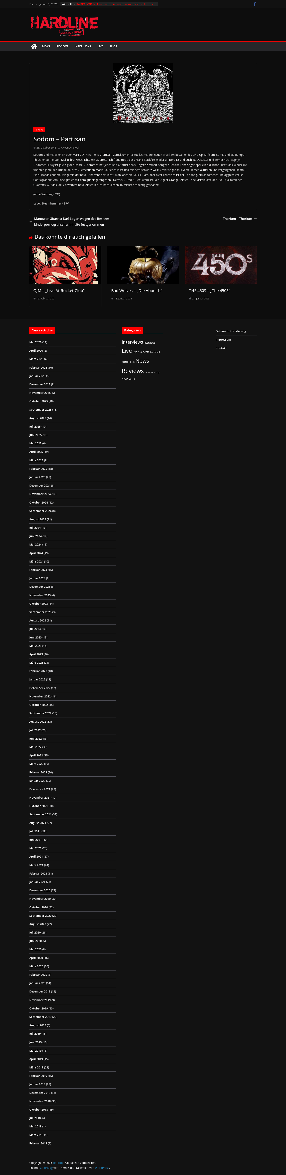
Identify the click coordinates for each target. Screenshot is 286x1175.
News (46, 46)
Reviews (62, 46)
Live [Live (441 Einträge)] (127, 350)
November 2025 (40, 393)
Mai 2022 (35, 747)
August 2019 (37, 1025)
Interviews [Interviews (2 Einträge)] (149, 342)
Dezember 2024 (39, 485)
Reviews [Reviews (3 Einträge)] (150, 372)
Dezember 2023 (39, 586)
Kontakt (221, 348)
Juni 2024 (35, 536)
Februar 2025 (38, 469)
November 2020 (40, 899)
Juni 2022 (35, 738)
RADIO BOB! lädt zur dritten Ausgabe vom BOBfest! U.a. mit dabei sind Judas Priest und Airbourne (115, 6)
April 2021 (36, 856)
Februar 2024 (38, 570)
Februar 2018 (38, 1143)
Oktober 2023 (38, 603)
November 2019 (40, 1000)
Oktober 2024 (38, 502)
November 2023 (40, 595)
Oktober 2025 (38, 401)
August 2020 (37, 924)
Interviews (83, 46)
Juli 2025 (35, 426)
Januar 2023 (37, 679)
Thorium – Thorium (240, 218)
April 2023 (36, 654)
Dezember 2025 (39, 384)
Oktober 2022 (38, 705)
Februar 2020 (38, 975)
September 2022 (40, 713)
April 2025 (36, 452)
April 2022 (36, 755)
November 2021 (40, 797)
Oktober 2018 (38, 1109)
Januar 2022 (37, 781)
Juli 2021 (35, 831)
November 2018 (40, 1101)
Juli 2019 (35, 1033)
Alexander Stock (70, 147)
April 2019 (36, 1059)
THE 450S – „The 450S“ (209, 290)
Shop (113, 46)
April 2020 (36, 958)
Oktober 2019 (38, 1008)
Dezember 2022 (39, 688)
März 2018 (36, 1135)
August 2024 (37, 519)
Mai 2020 (35, 949)
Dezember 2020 (39, 890)
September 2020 (40, 916)
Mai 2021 (35, 848)
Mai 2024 (35, 544)
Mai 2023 (35, 646)
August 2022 (37, 721)
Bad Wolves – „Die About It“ (136, 290)
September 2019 (40, 1017)
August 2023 (37, 620)
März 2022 (36, 764)
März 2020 (36, 966)
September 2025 (40, 409)
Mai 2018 (35, 1126)
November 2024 (40, 494)
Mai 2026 (35, 342)
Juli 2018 (35, 1118)
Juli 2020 (35, 932)
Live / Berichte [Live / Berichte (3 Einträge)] (141, 352)
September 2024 (40, 511)
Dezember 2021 (39, 789)
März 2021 (36, 865)
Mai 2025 (35, 443)
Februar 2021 (38, 873)
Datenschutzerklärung (231, 331)
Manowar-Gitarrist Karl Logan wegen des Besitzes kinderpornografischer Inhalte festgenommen (69, 221)
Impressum (223, 339)
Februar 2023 (38, 671)
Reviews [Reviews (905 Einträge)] (133, 371)
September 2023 (40, 612)
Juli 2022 (35, 730)
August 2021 (37, 823)
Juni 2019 (35, 1042)
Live (100, 46)
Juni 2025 (35, 435)
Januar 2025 (37, 477)
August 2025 (37, 418)
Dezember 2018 (39, 1093)
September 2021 (40, 814)
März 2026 (36, 359)
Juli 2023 (35, 629)
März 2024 (36, 561)
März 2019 (36, 1067)
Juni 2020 (35, 941)
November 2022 (40, 696)
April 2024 (36, 553)
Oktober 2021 (38, 806)
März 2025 (36, 460)
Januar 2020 (37, 983)
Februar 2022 (38, 772)
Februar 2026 (38, 367)
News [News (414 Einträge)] (142, 360)
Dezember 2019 (39, 991)
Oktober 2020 (38, 907)
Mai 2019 (35, 1050)
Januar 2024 (37, 578)
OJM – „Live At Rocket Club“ (58, 290)
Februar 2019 (38, 1076)
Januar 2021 (37, 882)
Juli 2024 (35, 528)
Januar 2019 (37, 1084)
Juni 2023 (35, 637)
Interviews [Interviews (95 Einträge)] (132, 342)
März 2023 (36, 662)
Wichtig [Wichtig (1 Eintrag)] (133, 379)
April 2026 (36, 350)
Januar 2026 (37, 376)
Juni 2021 (35, 840)
